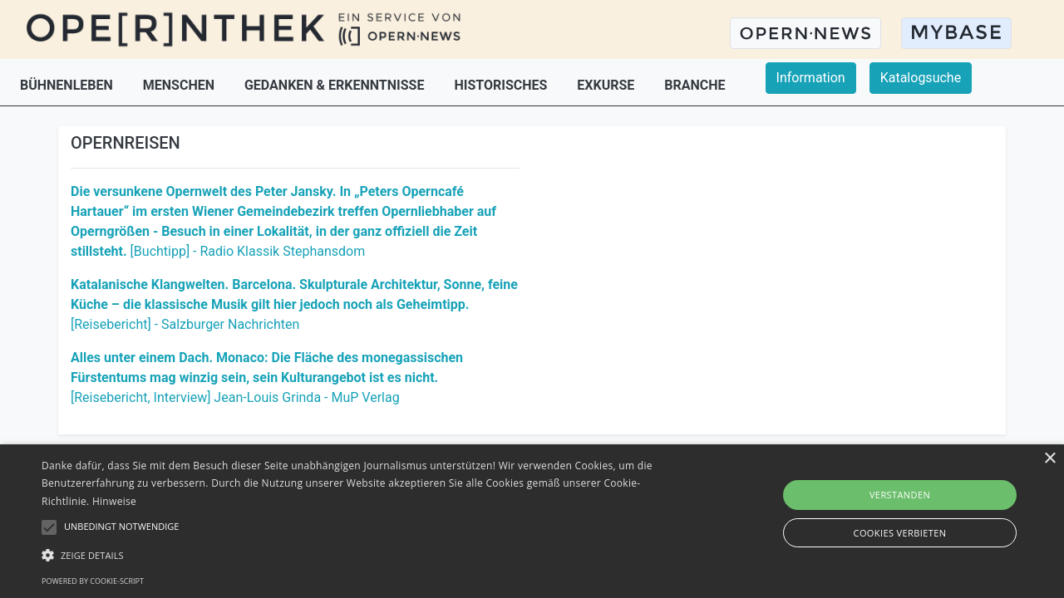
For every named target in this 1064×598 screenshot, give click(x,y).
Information (810, 78)
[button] (360, 555)
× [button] (1049, 459)
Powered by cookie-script (93, 581)
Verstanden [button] (899, 494)
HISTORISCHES (502, 85)
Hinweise (114, 501)
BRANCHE (694, 85)
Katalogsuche (920, 78)
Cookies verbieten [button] (900, 533)
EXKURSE (607, 85)
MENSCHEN (180, 85)
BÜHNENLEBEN (68, 85)
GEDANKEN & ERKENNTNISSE (335, 85)
